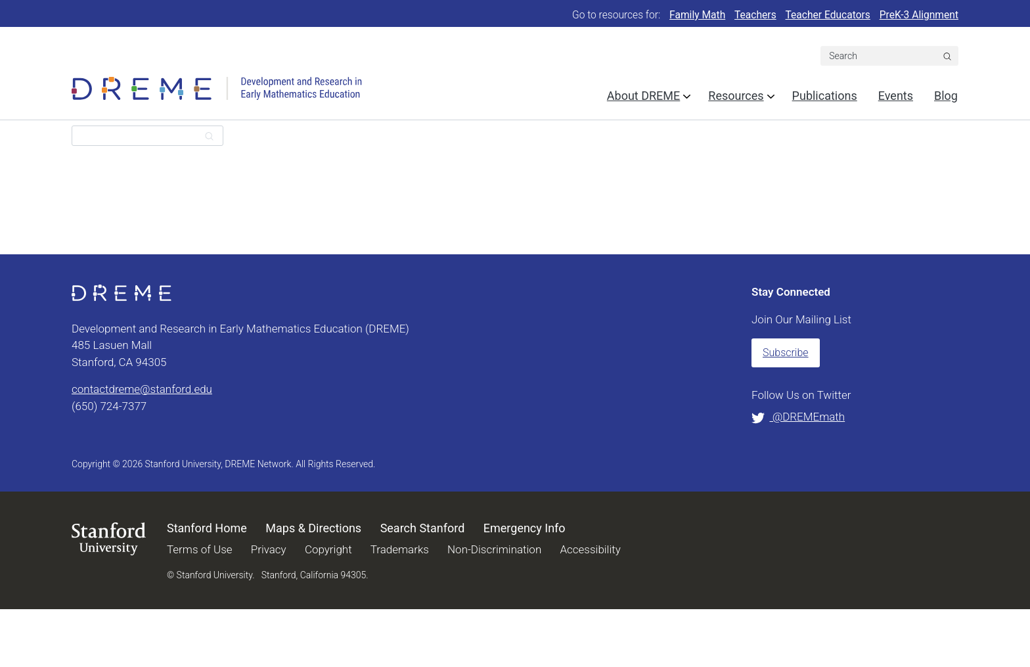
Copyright (328, 549)
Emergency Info (524, 528)
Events (895, 96)
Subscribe (786, 352)
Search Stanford (422, 528)
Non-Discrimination (494, 549)
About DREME (643, 96)
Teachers (755, 15)
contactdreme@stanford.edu (142, 389)
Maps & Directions (313, 528)
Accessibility (590, 549)
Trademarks (399, 549)
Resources (735, 96)
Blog (946, 96)
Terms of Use (200, 549)
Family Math (697, 15)
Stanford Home (207, 528)
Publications (824, 96)
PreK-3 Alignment (919, 15)
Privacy (268, 549)
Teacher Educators (828, 15)
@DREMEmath (798, 416)
